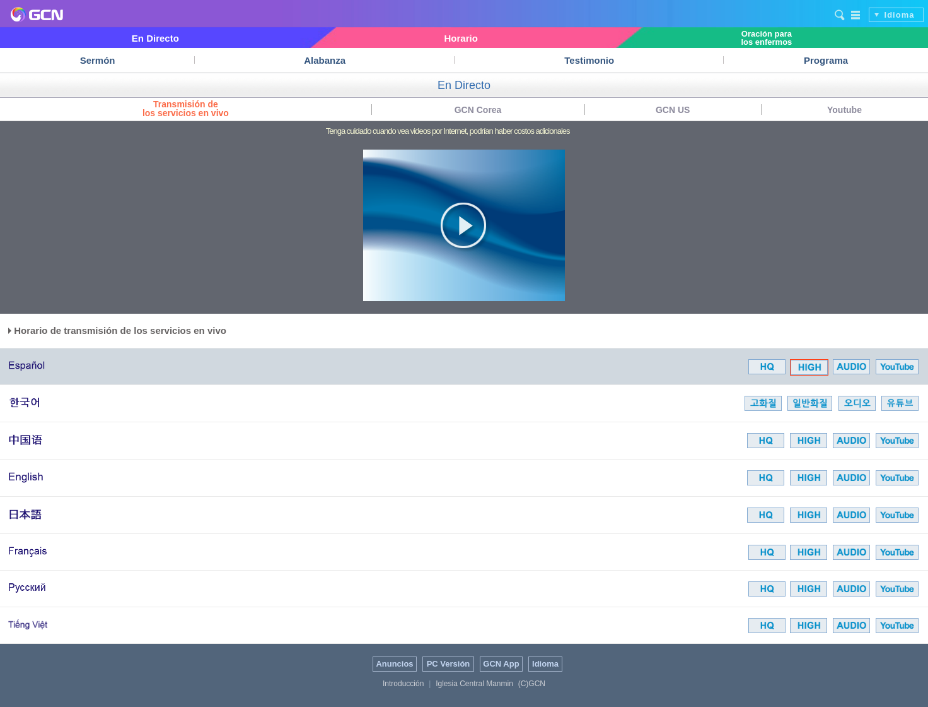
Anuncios (394, 663)
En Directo (155, 38)
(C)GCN (531, 683)
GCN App (501, 663)
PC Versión (448, 663)
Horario (460, 38)
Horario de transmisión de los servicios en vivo (117, 330)
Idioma (899, 15)
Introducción (403, 683)
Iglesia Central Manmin (474, 683)
